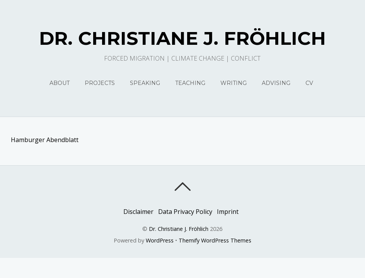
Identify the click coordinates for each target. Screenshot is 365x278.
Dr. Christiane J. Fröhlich (178, 228)
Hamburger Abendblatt (44, 140)
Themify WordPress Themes (215, 240)
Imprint (228, 211)
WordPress (160, 240)
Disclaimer (138, 211)
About (59, 83)
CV (309, 83)
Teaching (190, 83)
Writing (233, 83)
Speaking (145, 83)
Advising (276, 83)
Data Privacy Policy (185, 211)
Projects (100, 83)
